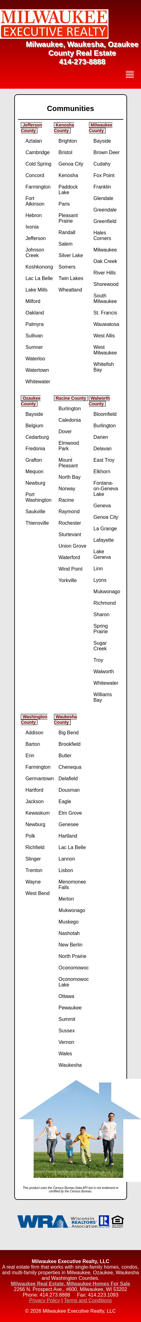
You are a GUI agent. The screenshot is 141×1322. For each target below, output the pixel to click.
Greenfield (105, 221)
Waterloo (35, 358)
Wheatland (70, 289)
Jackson (34, 801)
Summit (67, 1019)
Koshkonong (39, 266)
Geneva (102, 505)
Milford (32, 301)
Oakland (34, 312)
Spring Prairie (101, 628)
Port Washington (38, 497)
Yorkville (68, 580)
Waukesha (70, 1065)
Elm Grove (70, 813)
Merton (66, 898)
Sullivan (34, 335)
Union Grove (72, 546)
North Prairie (72, 956)
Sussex (67, 1030)
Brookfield (70, 744)
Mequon (34, 471)
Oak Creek (105, 261)
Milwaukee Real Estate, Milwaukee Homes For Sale (70, 1283)
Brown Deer (107, 152)
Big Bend (69, 732)
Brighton (68, 141)
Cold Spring (38, 164)
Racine (66, 500)
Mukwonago (107, 591)
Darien (101, 437)
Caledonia (70, 420)
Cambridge (37, 152)
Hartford (34, 790)
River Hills (105, 272)
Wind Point (70, 569)
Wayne (33, 881)
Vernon (66, 1042)
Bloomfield (105, 414)
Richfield (34, 847)
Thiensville (37, 523)
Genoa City (71, 164)
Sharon (102, 614)
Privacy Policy (44, 1300)
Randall (67, 232)
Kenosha (68, 175)
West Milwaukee (105, 350)
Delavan (103, 448)
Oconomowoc (74, 967)
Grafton (33, 460)
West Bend (37, 893)
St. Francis (105, 312)
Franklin (102, 186)
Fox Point (104, 175)
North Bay (70, 477)
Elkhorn (102, 471)
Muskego (69, 921)
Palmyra (34, 324)
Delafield (68, 778)
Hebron (33, 215)
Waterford (69, 557)
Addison (34, 732)
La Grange (105, 528)
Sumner (34, 347)
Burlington (70, 408)
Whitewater (37, 381)
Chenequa (70, 767)
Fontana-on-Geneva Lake (106, 488)
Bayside (102, 141)
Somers (67, 266)
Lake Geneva (102, 554)
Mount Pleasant (68, 462)
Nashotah (69, 933)
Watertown (37, 370)
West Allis (104, 335)
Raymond (69, 511)
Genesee (69, 824)
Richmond (105, 603)
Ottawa (66, 996)
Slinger (33, 858)
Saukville (35, 511)
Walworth (104, 671)
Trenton (33, 870)
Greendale (105, 209)
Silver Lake (71, 255)
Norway (67, 488)
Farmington (38, 186)
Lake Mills (36, 289)
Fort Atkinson (34, 201)
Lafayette (104, 540)
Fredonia (35, 448)
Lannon (67, 858)
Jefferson (35, 238)
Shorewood (106, 284)
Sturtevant (70, 534)
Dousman (69, 790)
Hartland (68, 836)
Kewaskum (37, 813)
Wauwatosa (106, 324)
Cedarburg (37, 437)
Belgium (34, 425)
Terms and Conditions (88, 1300)
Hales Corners (102, 235)
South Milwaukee (105, 298)
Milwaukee (105, 249)
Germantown (39, 778)
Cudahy (102, 164)
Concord (34, 175)
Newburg (35, 483)
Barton (32, 744)
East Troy (104, 460)
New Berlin (70, 944)
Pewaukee (70, 1007)
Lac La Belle (39, 278)
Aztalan (33, 141)
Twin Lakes (71, 278)
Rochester (70, 523)
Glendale (103, 198)
